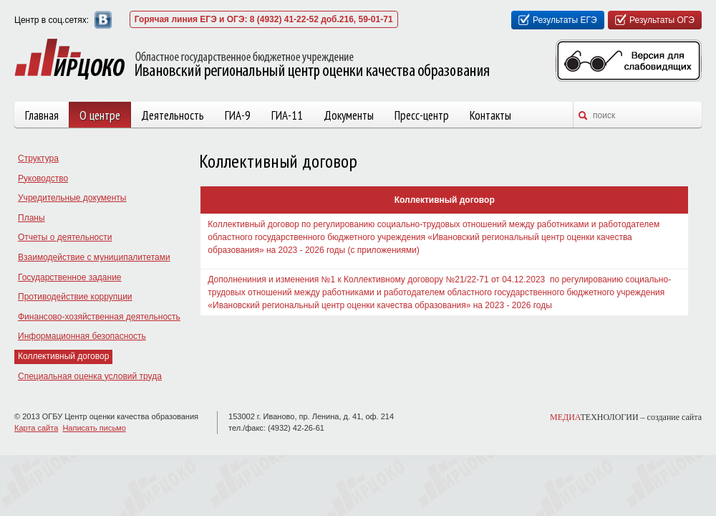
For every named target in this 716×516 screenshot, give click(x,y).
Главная (42, 115)
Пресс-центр (422, 115)
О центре (99, 115)
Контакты (490, 115)
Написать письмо (93, 428)
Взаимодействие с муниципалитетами (94, 257)
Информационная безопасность (82, 336)
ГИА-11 (287, 115)
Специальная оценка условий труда (90, 376)
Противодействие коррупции (75, 297)
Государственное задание (70, 277)
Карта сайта (36, 428)
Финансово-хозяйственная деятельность (99, 317)
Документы (349, 115)
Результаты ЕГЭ (565, 20)
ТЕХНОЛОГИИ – (626, 417)
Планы (31, 218)
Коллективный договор (63, 356)
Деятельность (172, 115)
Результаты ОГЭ (662, 20)
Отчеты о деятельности (65, 237)
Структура (38, 158)
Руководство (43, 178)
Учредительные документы (72, 198)
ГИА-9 (238, 115)
